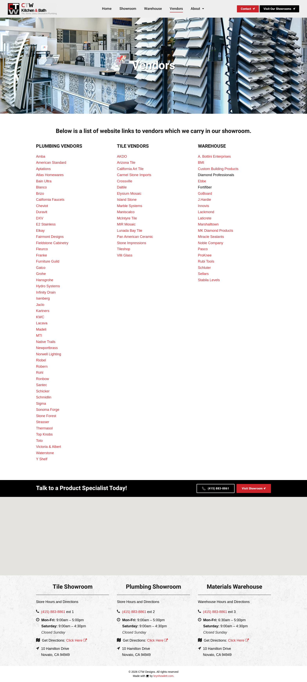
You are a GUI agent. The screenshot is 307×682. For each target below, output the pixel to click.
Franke (41, 255)
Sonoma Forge (47, 410)
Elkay (40, 231)
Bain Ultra (43, 181)
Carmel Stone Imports (134, 175)
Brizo (40, 194)
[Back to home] (33, 9)
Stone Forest (46, 416)
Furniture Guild (47, 261)
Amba (40, 156)
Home (107, 8)
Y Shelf (41, 459)
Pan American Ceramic (135, 237)
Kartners (42, 311)
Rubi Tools (206, 261)
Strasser (42, 422)
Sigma (41, 404)
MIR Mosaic (126, 224)
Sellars (203, 274)
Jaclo (40, 305)
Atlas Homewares (50, 175)
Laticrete (204, 218)
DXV (39, 218)
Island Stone (126, 200)
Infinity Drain (46, 292)
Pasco (203, 249)
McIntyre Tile (127, 218)
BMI (201, 163)
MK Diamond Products (215, 231)
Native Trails (45, 342)
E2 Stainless (46, 224)
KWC (40, 317)
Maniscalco (126, 212)
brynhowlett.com (163, 675)
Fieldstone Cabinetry (52, 243)
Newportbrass (47, 348)
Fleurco (42, 249)
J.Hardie (204, 200)
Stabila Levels (209, 280)
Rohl (39, 373)
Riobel (41, 360)
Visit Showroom (254, 488)
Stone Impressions (131, 243)
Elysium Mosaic (129, 194)
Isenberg (43, 298)
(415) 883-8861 (215, 488)
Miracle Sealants (211, 237)
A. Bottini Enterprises (214, 156)
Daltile (122, 187)
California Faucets (50, 200)
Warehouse (153, 8)
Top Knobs (44, 434)
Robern (42, 366)
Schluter (204, 268)
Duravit (41, 212)
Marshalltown (208, 224)
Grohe (41, 274)
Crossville (124, 181)
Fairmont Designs (50, 237)
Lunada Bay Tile (129, 231)
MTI (39, 335)
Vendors (176, 8)
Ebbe (202, 181)
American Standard (51, 163)
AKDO (122, 156)
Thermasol (44, 428)
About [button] (198, 8)
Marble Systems (129, 206)
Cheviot (42, 206)
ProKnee (205, 255)
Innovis (203, 206)
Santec (41, 385)
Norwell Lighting (48, 354)
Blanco (41, 187)
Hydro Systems (48, 286)
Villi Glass (124, 255)
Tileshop (123, 249)
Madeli (41, 329)
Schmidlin (43, 397)
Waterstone (45, 453)
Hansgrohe (44, 280)
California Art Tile (130, 169)
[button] (153, 532)
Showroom (127, 8)
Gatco (40, 268)
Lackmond (206, 212)
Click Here (76, 640)
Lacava (41, 323)
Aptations (43, 169)
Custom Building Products (218, 169)
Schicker (43, 391)
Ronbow (42, 379)
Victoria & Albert (48, 447)
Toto (39, 441)
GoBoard (205, 194)
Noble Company (210, 243)
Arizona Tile (126, 163)
